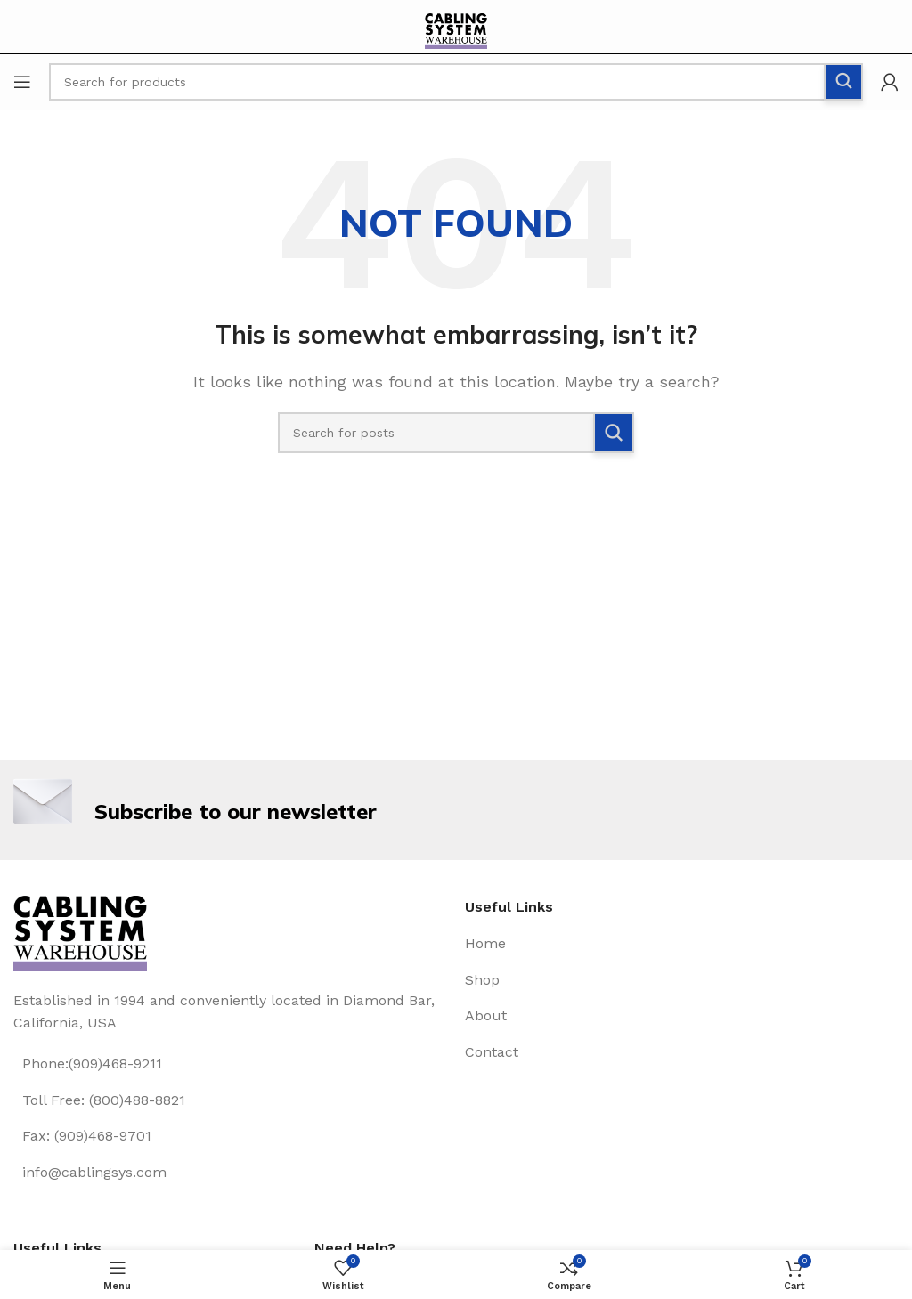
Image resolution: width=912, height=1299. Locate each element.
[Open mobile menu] (22, 82)
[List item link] (230, 1064)
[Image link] (80, 931)
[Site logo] (456, 34)
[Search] (456, 432)
